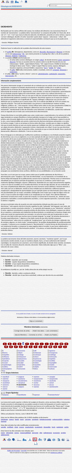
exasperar (6, 381)
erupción (6, 361)
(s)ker (59, 68)
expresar (37, 395)
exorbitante (22, 395)
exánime (5, 379)
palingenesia (47, 433)
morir (22, 419)
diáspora (8, 56)
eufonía (52, 369)
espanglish (53, 363)
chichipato (4, 419)
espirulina (21, 365)
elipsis (20, 353)
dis (23, 54)
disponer (59, 52)
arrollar (63, 433)
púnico (16, 433)
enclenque (37, 355)
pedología (59, 427)
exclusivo (6, 385)
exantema (21, 379)
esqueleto (37, 365)
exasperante (53, 379)
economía (21, 351)
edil (35, 351)
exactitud (6, 377)
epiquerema (22, 359)
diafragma (22, 56)
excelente (52, 381)
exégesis (21, 387)
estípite (36, 367)
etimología (9, 433)
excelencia (37, 381)
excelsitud (6, 383)
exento (5, 389)
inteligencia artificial (56, 452)
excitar (36, 383)
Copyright (23, 450)
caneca (11, 419)
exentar (36, 387)
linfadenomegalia (45, 419)
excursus (37, 385)
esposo (21, 427)
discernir (12, 62)
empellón (6, 355)
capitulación (53, 74)
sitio (41, 433)
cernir (60, 60)
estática (5, 367)
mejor (3, 433)
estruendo (21, 369)
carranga (28, 419)
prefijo (9, 52)
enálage (21, 355)
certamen (56, 70)
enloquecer (22, 357)
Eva (4, 371)
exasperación (38, 379)
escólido (52, 361)
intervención (9, 76)
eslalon (36, 363)
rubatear (67, 419)
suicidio (3, 427)
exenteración (53, 387)
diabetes (15, 56)
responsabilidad (25, 433)
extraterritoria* (54, 395)
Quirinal (3, 421)
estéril (20, 367)
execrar (5, 387)
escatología (37, 361)
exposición (61, 74)
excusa (51, 385)
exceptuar (21, 383)
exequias (6, 395)
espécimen (13, 72)
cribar (42, 60)
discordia (43, 52)
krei (45, 68)
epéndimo (6, 359)
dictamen (63, 70)
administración (43, 74)
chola (16, 427)
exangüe (52, 377)
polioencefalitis (57, 419)
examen (36, 377)
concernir (66, 60)
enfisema (6, 357)
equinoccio (37, 359)
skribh (51, 68)
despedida (47, 427)
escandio (21, 361)
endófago (52, 355)
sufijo (13, 70)
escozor (5, 363)
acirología (35, 419)
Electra (5, 353)
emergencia (53, 353)
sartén (66, 427)
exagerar (21, 377)
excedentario (22, 381)
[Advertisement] (36, 17)
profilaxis (10, 427)
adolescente (5, 435)
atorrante (35, 433)
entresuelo (53, 357)
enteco (36, 357)
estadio (51, 365)
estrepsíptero (7, 369)
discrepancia (51, 52)
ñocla (53, 427)
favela (17, 419)
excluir (51, 383)
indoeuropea (16, 54)
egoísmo (52, 351)
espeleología (7, 365)
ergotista (52, 359)
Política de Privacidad (13, 450)
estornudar (53, 367)
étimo (36, 369)
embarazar (37, 353)
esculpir (21, 363)
